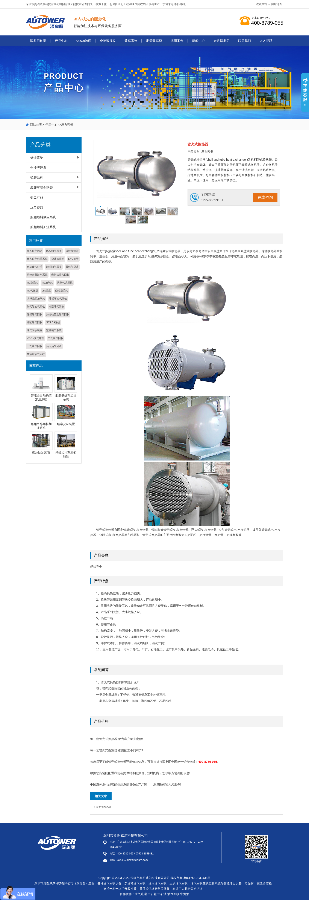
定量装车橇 (154, 41)
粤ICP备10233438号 (197, 878)
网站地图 (276, 4)
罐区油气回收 (34, 322)
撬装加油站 (72, 250)
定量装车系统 (54, 330)
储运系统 (36, 158)
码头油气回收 (54, 250)
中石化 (152, 894)
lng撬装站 (32, 282)
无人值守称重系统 (37, 258)
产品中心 (61, 41)
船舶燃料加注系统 (43, 227)
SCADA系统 (53, 322)
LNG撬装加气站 (36, 298)
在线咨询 (265, 197)
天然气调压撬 (65, 282)
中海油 (184, 894)
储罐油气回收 (34, 314)
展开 (305, 94)
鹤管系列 (36, 177)
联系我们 (244, 41)
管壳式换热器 (103, 806)
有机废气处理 (34, 266)
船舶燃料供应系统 (43, 217)
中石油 (162, 894)
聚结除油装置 (41, 452)
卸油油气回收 (54, 266)
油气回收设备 (112, 883)
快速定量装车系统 (37, 274)
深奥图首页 (38, 41)
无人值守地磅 (34, 250)
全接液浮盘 (108, 41)
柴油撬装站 (61, 290)
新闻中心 (198, 41)
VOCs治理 (83, 41)
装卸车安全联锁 (41, 187)
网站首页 (36, 124)
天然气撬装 (72, 266)
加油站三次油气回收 (57, 314)
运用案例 (177, 41)
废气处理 (141, 894)
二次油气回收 (55, 338)
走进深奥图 (222, 41)
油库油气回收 (54, 346)
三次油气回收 (34, 346)
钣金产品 (36, 197)
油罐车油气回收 (58, 298)
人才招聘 (266, 41)
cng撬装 (46, 290)
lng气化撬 (32, 290)
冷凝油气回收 (56, 306)
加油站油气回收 (36, 354)
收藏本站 (261, 4)
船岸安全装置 (66, 424)
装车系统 (130, 41)
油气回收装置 (34, 330)
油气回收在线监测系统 (206, 883)
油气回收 (137, 4)
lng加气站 (47, 282)
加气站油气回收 (36, 306)
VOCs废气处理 (35, 338)
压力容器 (67, 124)
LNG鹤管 (73, 258)
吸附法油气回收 (60, 274)
